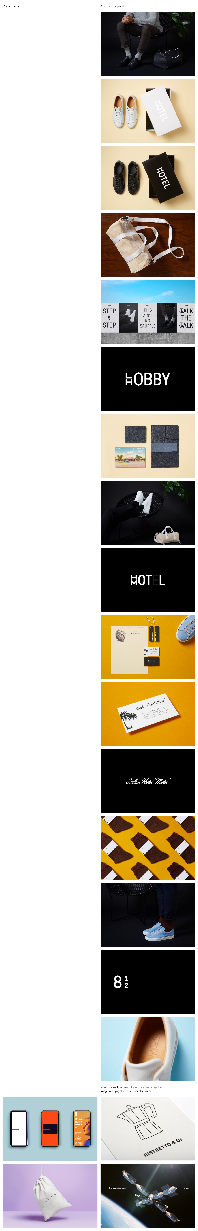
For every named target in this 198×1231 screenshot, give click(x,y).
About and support (112, 6)
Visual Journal (11, 6)
